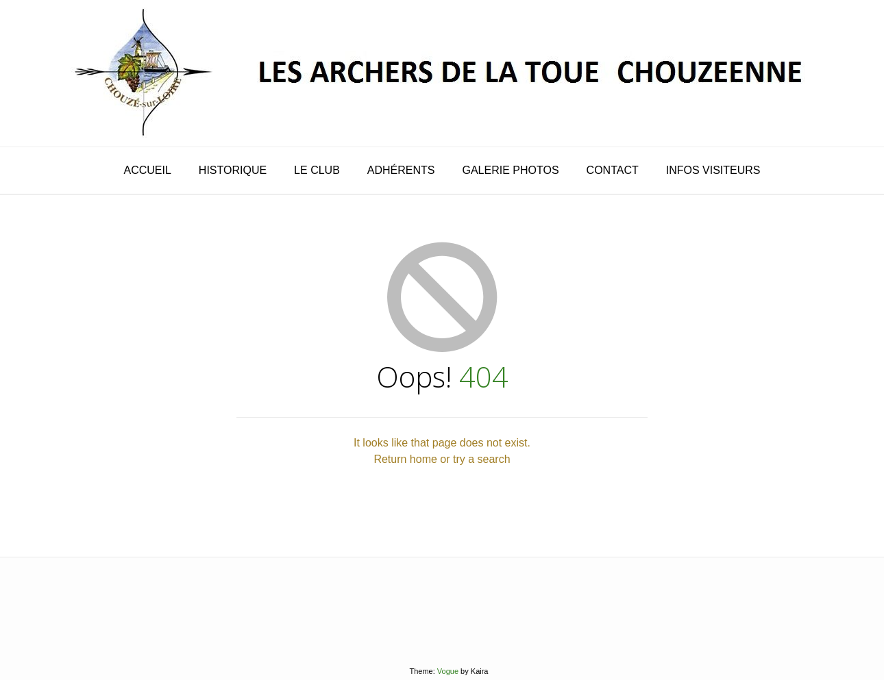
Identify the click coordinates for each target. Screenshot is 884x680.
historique (233, 170)
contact (613, 170)
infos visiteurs (713, 170)
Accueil (147, 170)
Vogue (447, 671)
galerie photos (511, 170)
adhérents (401, 170)
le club (317, 170)
